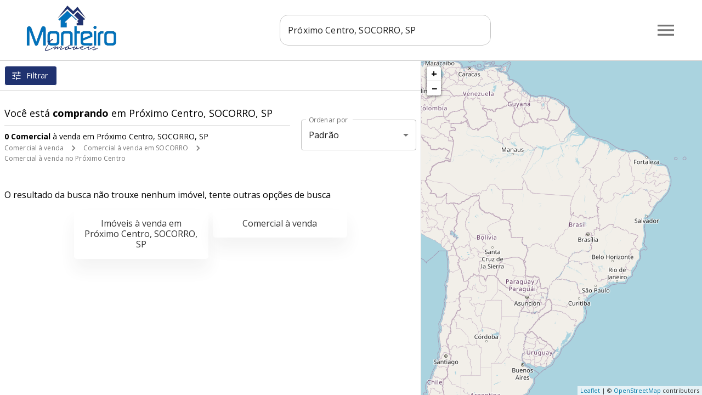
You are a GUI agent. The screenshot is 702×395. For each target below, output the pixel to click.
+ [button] (434, 73)
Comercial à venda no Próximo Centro (65, 158)
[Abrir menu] (665, 30)
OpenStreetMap (637, 390)
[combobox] (385, 30)
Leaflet (590, 390)
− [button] (434, 88)
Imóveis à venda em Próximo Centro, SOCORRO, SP (140, 233)
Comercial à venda (34, 148)
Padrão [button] (324, 135)
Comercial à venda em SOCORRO (135, 148)
